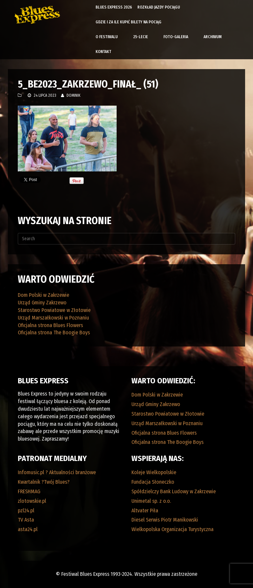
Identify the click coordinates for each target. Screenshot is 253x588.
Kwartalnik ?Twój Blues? (44, 482)
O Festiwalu (107, 37)
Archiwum (213, 37)
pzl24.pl (26, 510)
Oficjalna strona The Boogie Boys (54, 332)
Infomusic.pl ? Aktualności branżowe (57, 472)
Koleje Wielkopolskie (153, 472)
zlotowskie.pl (32, 501)
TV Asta (26, 520)
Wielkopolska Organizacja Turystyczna (172, 529)
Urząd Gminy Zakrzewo (42, 302)
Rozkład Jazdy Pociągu (158, 7)
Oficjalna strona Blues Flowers (50, 325)
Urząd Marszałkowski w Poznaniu (53, 318)
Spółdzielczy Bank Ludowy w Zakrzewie (173, 491)
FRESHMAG (29, 491)
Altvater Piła (144, 510)
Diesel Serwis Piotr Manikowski (164, 520)
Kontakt (103, 51)
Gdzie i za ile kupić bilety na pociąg (128, 22)
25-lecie (140, 37)
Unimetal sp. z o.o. (151, 501)
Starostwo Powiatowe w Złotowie (54, 310)
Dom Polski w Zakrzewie (43, 295)
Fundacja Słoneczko (152, 482)
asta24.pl (28, 529)
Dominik (73, 95)
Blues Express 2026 (114, 7)
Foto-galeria (175, 37)
